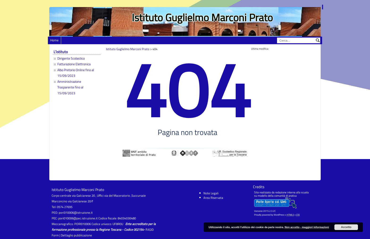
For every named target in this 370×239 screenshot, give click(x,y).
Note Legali (211, 193)
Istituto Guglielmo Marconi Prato (202, 17)
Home (54, 40)
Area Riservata (213, 197)
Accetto (346, 227)
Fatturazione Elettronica (74, 64)
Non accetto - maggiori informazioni (307, 227)
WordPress (279, 215)
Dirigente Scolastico (71, 58)
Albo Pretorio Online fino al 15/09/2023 (75, 72)
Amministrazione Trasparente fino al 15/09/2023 (70, 87)
